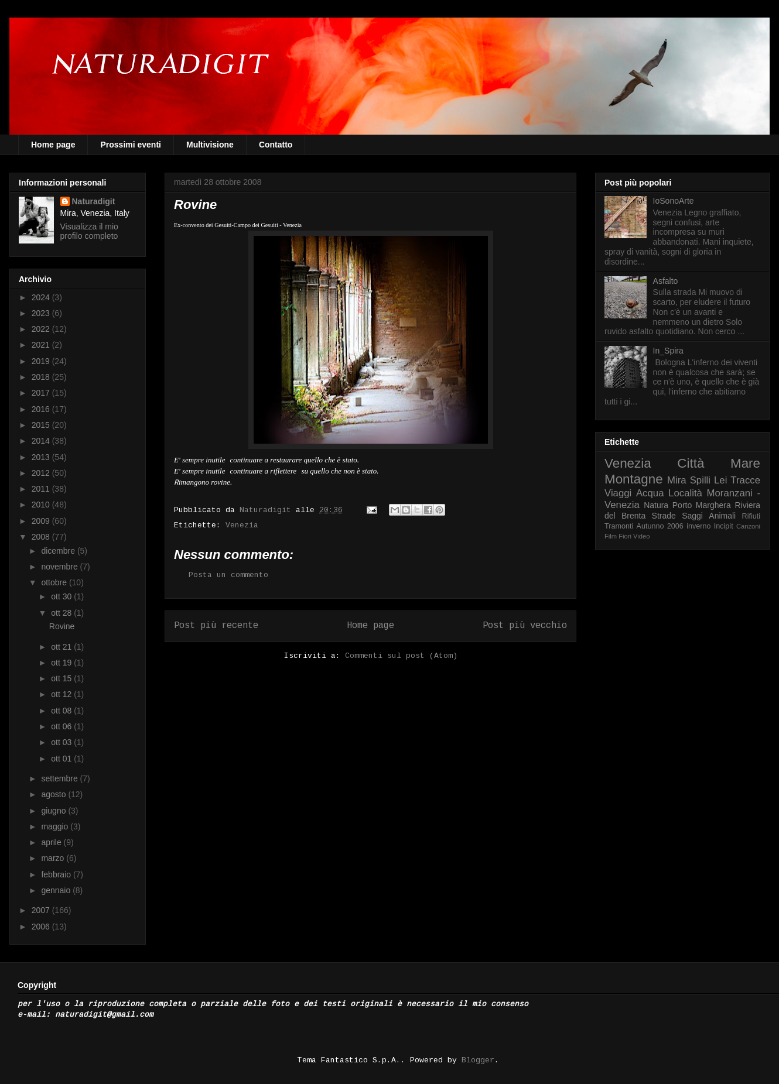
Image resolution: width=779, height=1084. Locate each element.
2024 (42, 297)
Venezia (242, 525)
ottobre (55, 582)
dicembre (59, 550)
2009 (42, 521)
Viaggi (617, 493)
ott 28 (62, 613)
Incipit (723, 526)
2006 (42, 926)
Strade (664, 515)
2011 (42, 488)
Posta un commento (228, 575)
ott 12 (62, 694)
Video (641, 536)
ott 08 (62, 710)
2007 (42, 910)
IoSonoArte (673, 200)
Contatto (276, 144)
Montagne (633, 479)
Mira (676, 480)
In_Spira (668, 350)
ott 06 (62, 726)
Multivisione (210, 144)
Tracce (745, 480)
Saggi (692, 515)
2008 (42, 536)
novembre (60, 566)
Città (690, 463)
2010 (42, 504)
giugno (54, 810)
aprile (52, 842)
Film (610, 536)
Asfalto (665, 281)
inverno (698, 526)
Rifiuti (751, 516)
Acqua (650, 493)
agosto (54, 794)
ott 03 (62, 742)
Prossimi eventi (130, 144)
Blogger (478, 1060)
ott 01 (62, 758)
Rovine (62, 626)
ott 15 (62, 678)
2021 (42, 344)
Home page (53, 144)
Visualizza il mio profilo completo (89, 231)
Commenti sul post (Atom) (401, 655)
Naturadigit (268, 510)
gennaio (57, 890)
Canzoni (748, 526)
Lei (720, 480)
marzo (53, 858)
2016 (42, 409)
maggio (55, 826)
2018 (42, 377)
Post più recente (216, 625)
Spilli (700, 480)
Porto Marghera (701, 505)
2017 (42, 392)
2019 (42, 361)
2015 (42, 425)
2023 (42, 313)
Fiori (625, 536)
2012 (42, 473)
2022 (42, 329)
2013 (42, 457)
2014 (42, 440)
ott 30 (62, 596)
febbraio (57, 874)
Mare (745, 463)
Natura (656, 505)
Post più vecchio (525, 625)
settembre (60, 778)
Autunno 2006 (660, 526)
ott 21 (62, 646)
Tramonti (618, 526)
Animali (722, 515)
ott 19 (62, 662)
